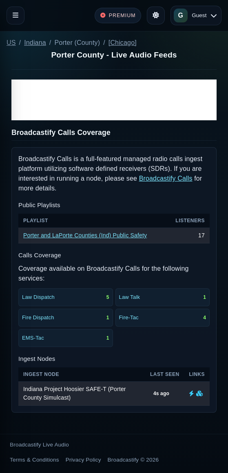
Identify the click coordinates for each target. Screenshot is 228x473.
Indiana (35, 42)
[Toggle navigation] (15, 15)
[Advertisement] (114, 100)
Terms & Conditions (34, 460)
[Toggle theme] (156, 15)
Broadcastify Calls (166, 178)
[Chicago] (122, 42)
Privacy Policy (83, 460)
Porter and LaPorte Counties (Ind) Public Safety (85, 235)
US (11, 42)
